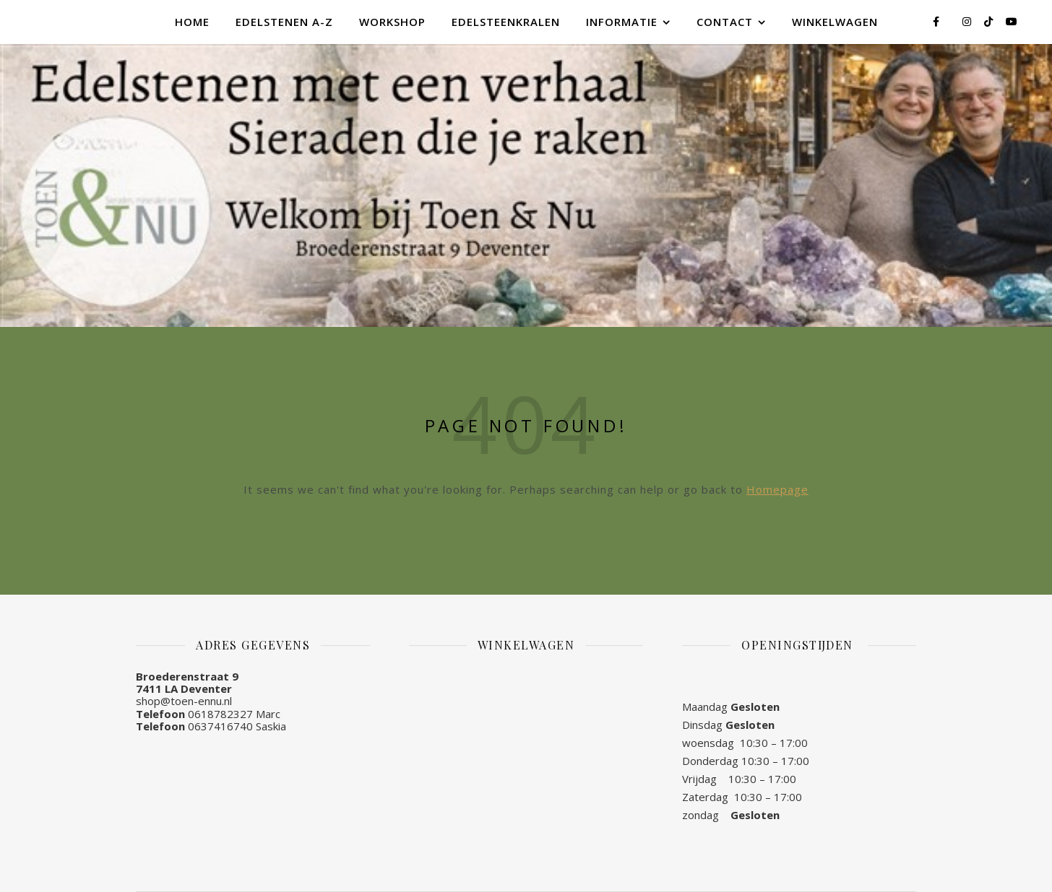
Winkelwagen (835, 21)
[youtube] (1011, 21)
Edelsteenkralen (506, 21)
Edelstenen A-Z (284, 21)
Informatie (622, 21)
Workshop (392, 21)
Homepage (777, 489)
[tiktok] (990, 21)
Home (192, 21)
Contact (725, 21)
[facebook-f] (937, 21)
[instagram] (968, 21)
